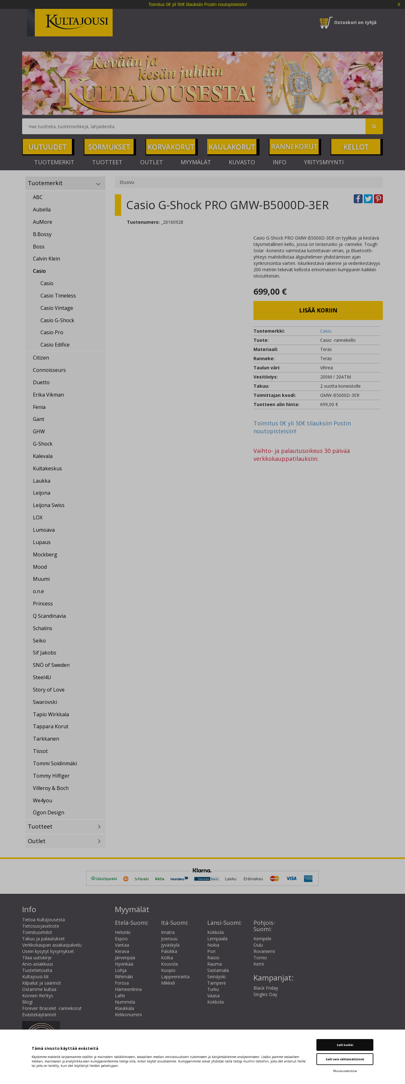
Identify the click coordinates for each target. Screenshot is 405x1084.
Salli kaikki (345, 1045)
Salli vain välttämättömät (345, 1059)
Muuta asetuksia (345, 1071)
